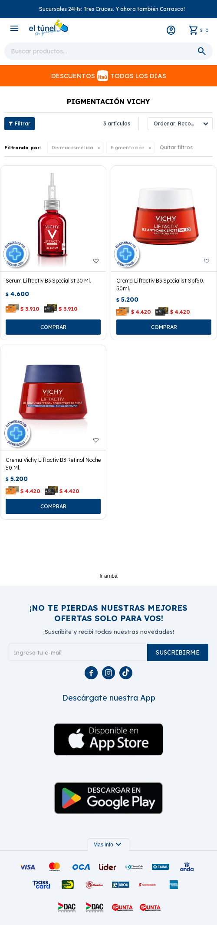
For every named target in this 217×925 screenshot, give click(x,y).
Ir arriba (108, 576)
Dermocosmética (72, 148)
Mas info (108, 845)
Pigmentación (128, 148)
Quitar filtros (176, 147)
